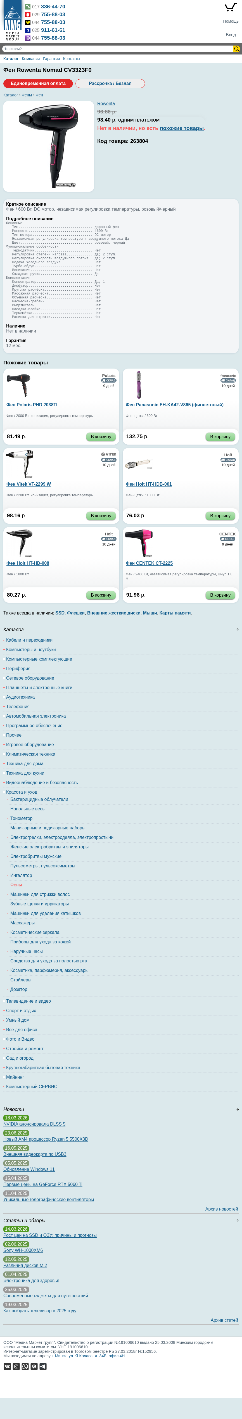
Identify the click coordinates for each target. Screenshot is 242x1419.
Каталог (10, 58)
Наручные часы (26, 972)
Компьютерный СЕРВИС (31, 1107)
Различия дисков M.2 (25, 1286)
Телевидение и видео (28, 1022)
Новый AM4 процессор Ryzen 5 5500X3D (45, 1160)
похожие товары (182, 128)
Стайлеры (20, 1000)
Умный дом (17, 1041)
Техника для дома (25, 784)
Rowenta (106, 103)
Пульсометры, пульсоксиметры (42, 886)
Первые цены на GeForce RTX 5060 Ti (42, 1205)
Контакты (71, 58)
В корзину (101, 457)
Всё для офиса (21, 1050)
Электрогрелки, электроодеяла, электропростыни (61, 858)
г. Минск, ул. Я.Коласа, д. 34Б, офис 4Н (88, 1377)
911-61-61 (53, 30)
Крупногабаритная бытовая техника (43, 1088)
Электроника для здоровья (31, 1301)
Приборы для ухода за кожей (40, 962)
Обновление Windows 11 (29, 1190)
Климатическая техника (30, 775)
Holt (228, 476)
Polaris (109, 396)
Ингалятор (21, 896)
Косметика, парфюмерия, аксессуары (49, 991)
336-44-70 (53, 7)
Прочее (14, 756)
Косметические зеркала (35, 953)
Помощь (231, 21)
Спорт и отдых (21, 1031)
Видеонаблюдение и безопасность (42, 803)
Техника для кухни (25, 794)
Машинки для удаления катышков (45, 934)
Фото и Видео (20, 1060)
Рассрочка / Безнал (110, 83)
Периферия (18, 689)
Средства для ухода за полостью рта (48, 981)
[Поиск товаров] (118, 49)
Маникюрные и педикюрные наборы (47, 848)
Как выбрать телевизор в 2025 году (39, 1331)
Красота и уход (21, 813)
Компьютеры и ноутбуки (31, 670)
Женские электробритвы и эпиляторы (49, 867)
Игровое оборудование (30, 765)
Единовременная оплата (38, 83)
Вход (231, 34)
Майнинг (15, 1098)
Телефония (18, 727)
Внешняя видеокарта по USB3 (35, 1175)
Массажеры (22, 943)
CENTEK (227, 555)
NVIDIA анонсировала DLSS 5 (34, 1145)
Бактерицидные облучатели (39, 820)
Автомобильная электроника (36, 737)
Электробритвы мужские (35, 877)
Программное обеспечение (34, 746)
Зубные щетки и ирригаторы (39, 924)
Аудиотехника (20, 718)
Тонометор (21, 839)
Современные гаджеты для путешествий (45, 1316)
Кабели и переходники (29, 661)
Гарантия (51, 58)
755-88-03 (53, 14)
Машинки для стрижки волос (40, 915)
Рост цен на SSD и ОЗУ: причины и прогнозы (50, 1256)
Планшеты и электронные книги (39, 708)
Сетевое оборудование (30, 699)
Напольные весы (28, 829)
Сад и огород (20, 1079)
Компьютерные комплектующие (39, 680)
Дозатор (18, 1010)
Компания (31, 58)
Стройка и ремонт (25, 1069)
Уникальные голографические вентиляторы (48, 1220)
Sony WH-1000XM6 (23, 1271)
